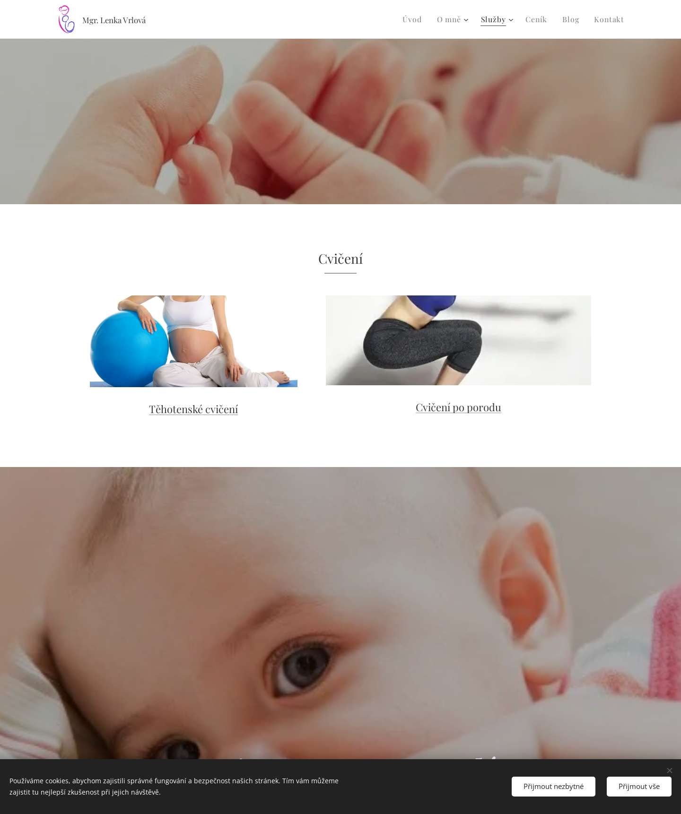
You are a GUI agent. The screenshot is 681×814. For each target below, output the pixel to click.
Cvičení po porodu (458, 407)
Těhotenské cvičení (193, 409)
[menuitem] (421, 19)
